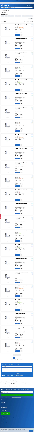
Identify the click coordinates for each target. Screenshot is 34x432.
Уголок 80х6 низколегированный (21, 162)
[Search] (23, 7)
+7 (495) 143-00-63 (4, 409)
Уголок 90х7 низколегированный (21, 217)
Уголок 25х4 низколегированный (21, 24)
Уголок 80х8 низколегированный (21, 189)
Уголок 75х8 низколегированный (21, 148)
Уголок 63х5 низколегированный (21, 79)
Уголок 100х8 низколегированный (21, 258)
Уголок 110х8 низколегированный (21, 299)
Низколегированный (5, 10)
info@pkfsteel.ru (4, 411)
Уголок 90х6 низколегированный (21, 203)
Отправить (17, 373)
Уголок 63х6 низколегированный (21, 93)
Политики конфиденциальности (18, 375)
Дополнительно (17, 404)
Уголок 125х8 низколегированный (21, 313)
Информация (17, 399)
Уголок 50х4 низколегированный (21, 52)
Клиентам (17, 402)
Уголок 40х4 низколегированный (21, 38)
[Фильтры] (0, 216)
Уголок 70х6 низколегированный (21, 107)
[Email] (17, 392)
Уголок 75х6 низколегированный (21, 134)
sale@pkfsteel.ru (4, 410)
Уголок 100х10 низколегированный (21, 272)
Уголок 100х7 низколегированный (21, 244)
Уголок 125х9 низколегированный (21, 327)
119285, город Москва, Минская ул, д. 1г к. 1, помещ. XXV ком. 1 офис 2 (12, 417)
